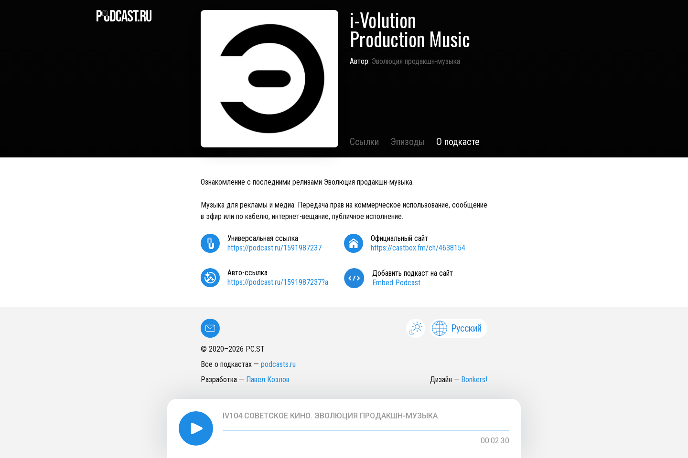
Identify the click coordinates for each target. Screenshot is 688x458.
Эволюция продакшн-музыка (416, 61)
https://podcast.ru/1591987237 (274, 247)
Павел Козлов (268, 379)
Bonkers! (474, 379)
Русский (457, 328)
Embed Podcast (396, 282)
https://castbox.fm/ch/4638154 (418, 247)
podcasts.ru (278, 364)
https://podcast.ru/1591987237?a (277, 282)
